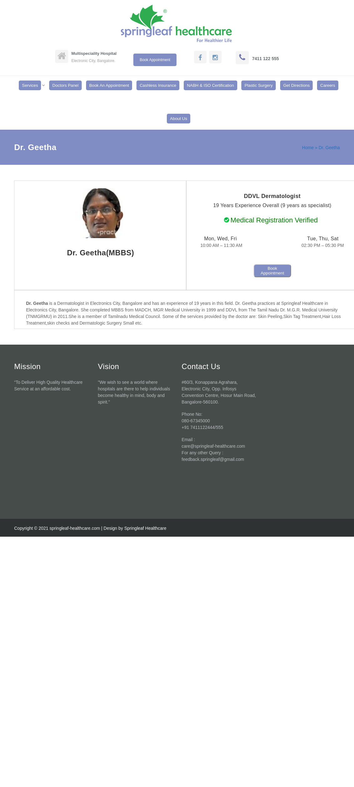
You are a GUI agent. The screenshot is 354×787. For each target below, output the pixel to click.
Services (30, 85)
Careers (327, 85)
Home (308, 147)
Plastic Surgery (258, 85)
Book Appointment (272, 270)
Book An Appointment (109, 85)
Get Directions (296, 85)
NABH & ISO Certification (210, 85)
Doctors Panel (65, 85)
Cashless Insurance (158, 85)
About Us (178, 118)
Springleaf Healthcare (145, 528)
